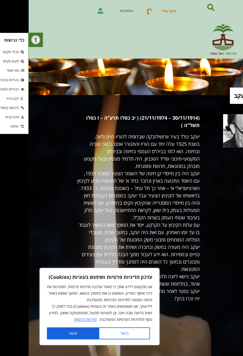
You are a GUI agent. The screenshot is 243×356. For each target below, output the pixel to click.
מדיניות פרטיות (57, 319)
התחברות (97, 10)
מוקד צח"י (140, 11)
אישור (44, 333)
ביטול (96, 333)
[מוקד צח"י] (120, 11)
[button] (7, 40)
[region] (71, 306)
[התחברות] (72, 11)
